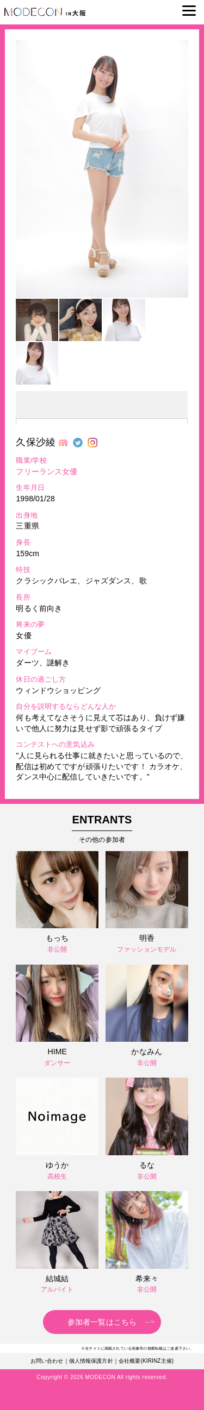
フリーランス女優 (46, 471)
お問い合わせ (47, 1361)
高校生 (57, 1176)
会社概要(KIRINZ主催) (146, 1361)
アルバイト (57, 1289)
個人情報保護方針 (91, 1361)
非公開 (57, 949)
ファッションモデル (146, 949)
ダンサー (57, 1063)
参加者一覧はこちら (102, 1322)
